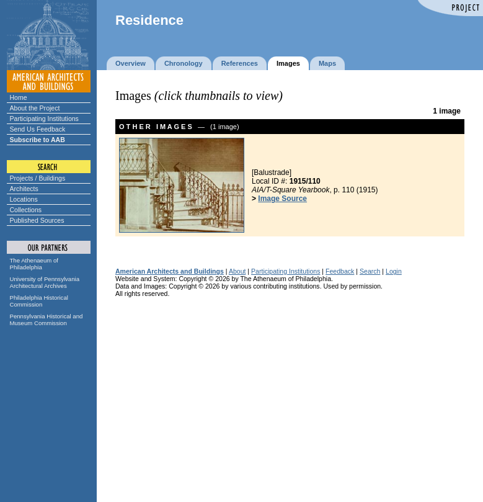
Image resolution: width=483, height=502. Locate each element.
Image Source (282, 198)
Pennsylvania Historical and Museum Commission (46, 319)
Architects (24, 188)
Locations (24, 199)
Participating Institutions (44, 118)
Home (18, 97)
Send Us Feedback (38, 129)
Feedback (340, 271)
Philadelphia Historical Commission (39, 301)
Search (370, 271)
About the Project (35, 108)
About (237, 271)
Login (394, 271)
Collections (26, 209)
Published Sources (37, 220)
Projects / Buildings (38, 178)
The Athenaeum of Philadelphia (34, 264)
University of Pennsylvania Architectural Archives (45, 282)
